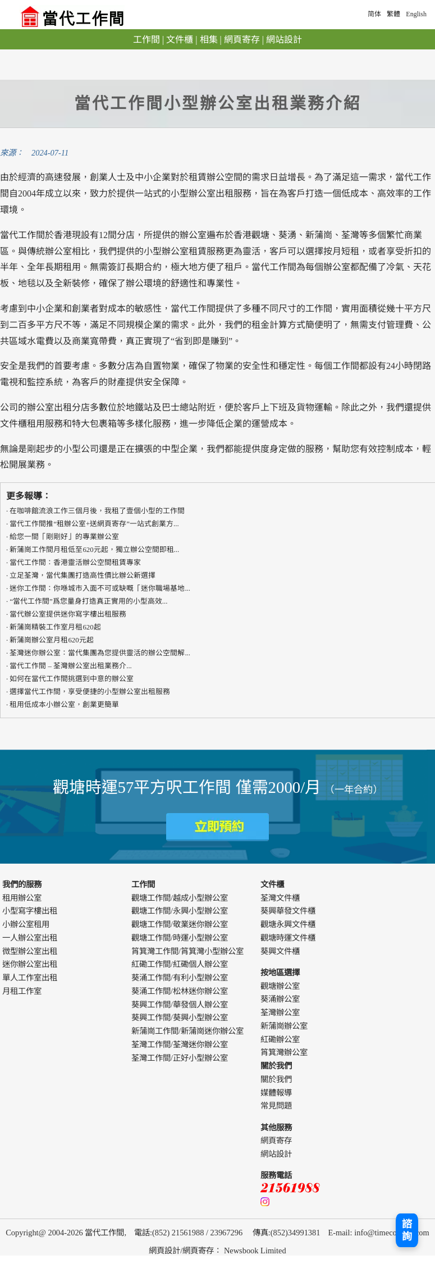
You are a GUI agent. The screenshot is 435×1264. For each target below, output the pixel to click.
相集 (209, 39)
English (416, 14)
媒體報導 (276, 1092)
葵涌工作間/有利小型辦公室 (179, 977)
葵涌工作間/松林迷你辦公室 (179, 991)
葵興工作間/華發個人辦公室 (179, 1004)
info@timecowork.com (391, 1232)
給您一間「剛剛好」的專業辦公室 (64, 537)
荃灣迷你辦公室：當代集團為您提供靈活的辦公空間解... (100, 653)
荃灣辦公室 (280, 1012)
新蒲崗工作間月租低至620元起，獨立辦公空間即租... (94, 550)
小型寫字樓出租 (29, 910)
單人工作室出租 (29, 977)
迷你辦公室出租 (29, 964)
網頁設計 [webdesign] (164, 1250)
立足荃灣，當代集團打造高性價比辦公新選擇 (82, 575)
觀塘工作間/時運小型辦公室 (179, 937)
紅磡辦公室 (280, 1039)
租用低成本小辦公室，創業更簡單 (64, 705)
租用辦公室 (22, 897)
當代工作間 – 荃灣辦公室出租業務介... (70, 666)
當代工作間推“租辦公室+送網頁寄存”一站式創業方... (94, 524)
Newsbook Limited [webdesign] (255, 1250)
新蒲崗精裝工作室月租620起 (55, 627)
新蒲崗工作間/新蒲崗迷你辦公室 (187, 1030)
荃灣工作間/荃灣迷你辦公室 (179, 1044)
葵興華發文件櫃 (287, 910)
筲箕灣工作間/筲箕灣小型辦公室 (187, 951)
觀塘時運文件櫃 (287, 937)
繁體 (393, 14)
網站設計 (284, 39)
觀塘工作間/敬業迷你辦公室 (179, 924)
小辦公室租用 (25, 924)
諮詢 (407, 1230)
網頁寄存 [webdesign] (198, 1250)
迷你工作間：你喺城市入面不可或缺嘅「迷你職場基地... (100, 588)
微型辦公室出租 (29, 951)
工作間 (146, 39)
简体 (374, 14)
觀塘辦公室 (280, 986)
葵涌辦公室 (280, 998)
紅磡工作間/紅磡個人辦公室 (179, 964)
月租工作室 (22, 991)
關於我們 (276, 1079)
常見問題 (276, 1105)
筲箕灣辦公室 (284, 1052)
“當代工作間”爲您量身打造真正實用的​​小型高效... (88, 601)
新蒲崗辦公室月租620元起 (51, 640)
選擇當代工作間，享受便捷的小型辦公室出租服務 (90, 692)
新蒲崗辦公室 (284, 1025)
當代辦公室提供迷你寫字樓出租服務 (68, 614)
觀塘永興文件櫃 (287, 924)
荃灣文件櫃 (280, 897)
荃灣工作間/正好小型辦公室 (179, 1057)
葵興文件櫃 (280, 951)
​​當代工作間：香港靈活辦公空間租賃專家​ (75, 563)
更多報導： (28, 496)
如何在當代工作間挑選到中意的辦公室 (72, 679)
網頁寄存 (242, 39)
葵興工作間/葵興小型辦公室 (179, 1017)
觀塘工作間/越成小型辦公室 (179, 897)
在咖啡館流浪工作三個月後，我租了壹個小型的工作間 (97, 511)
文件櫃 (179, 39)
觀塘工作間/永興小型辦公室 (179, 910)
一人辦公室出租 (29, 937)
